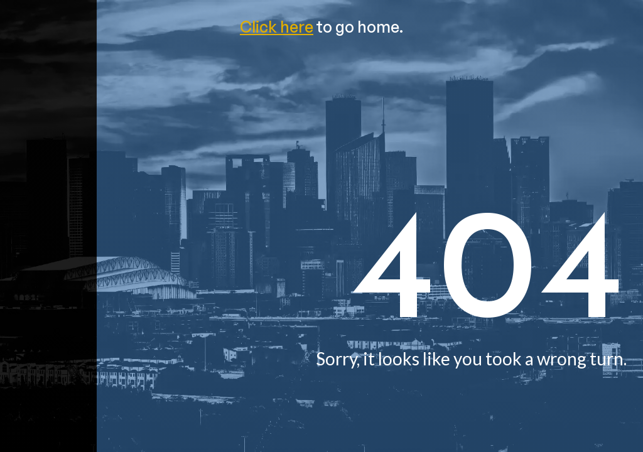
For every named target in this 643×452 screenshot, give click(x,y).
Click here (276, 26)
